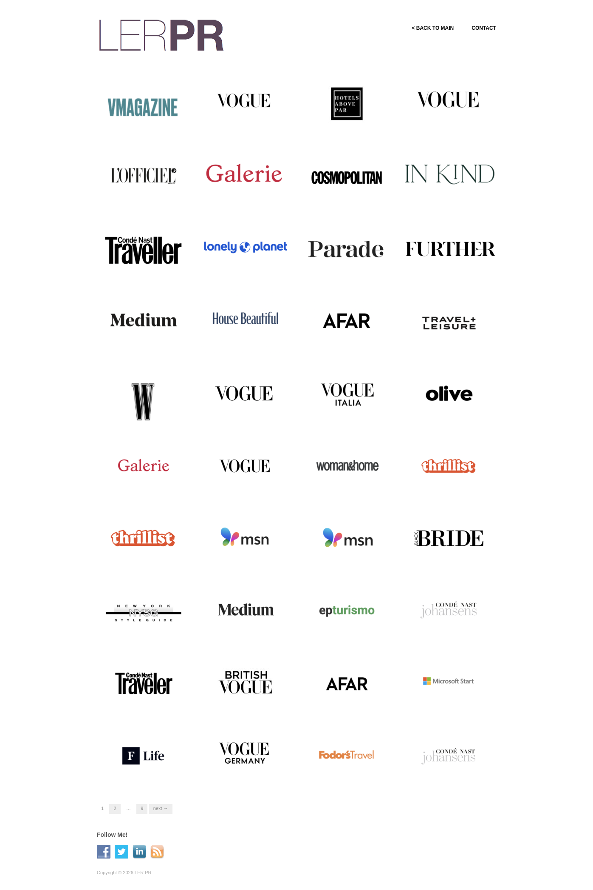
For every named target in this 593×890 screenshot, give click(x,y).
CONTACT (484, 28)
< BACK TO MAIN (433, 28)
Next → (160, 808)
